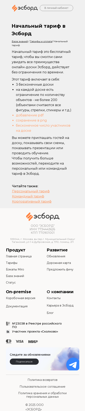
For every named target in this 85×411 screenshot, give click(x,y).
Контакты (54, 298)
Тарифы (11, 263)
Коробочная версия (20, 298)
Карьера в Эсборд (60, 305)
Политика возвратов (42, 380)
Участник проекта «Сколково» (35, 331)
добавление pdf (30, 115)
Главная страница (19, 256)
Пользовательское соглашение (42, 386)
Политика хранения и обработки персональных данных (42, 395)
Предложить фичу (60, 269)
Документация (17, 306)
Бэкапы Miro (15, 269)
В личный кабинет (56, 7)
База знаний (15, 276)
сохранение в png (31, 120)
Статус (11, 282)
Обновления (56, 256)
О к (50, 291)
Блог (50, 313)
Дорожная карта (59, 263)
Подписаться (24, 361)
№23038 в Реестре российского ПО (37, 325)
